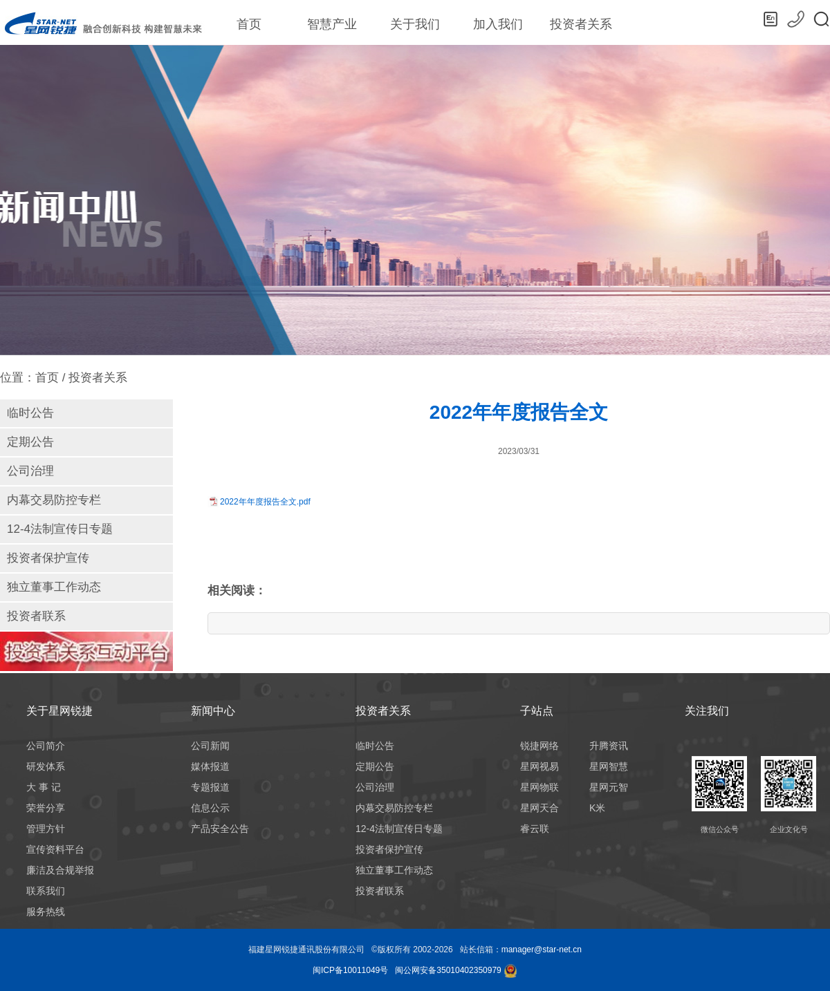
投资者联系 (36, 616)
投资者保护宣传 (48, 558)
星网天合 (539, 807)
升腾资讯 (608, 745)
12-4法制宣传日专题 (60, 529)
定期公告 (30, 442)
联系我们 (45, 890)
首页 (249, 24)
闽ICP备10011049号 (350, 970)
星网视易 (539, 766)
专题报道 (210, 787)
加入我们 (498, 24)
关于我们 (415, 24)
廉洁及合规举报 (60, 870)
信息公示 (210, 807)
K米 (597, 807)
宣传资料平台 (55, 849)
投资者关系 (581, 24)
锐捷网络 (539, 745)
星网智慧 (608, 766)
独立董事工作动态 (54, 587)
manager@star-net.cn (541, 949)
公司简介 (45, 745)
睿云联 (534, 828)
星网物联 (539, 787)
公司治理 (30, 471)
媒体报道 (210, 766)
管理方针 (45, 828)
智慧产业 (332, 30)
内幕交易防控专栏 (54, 500)
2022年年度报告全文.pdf (265, 502)
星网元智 (608, 787)
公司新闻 (210, 745)
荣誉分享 (45, 807)
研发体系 (45, 766)
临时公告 (30, 412)
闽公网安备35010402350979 (448, 970)
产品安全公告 (220, 828)
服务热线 (45, 911)
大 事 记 (43, 787)
